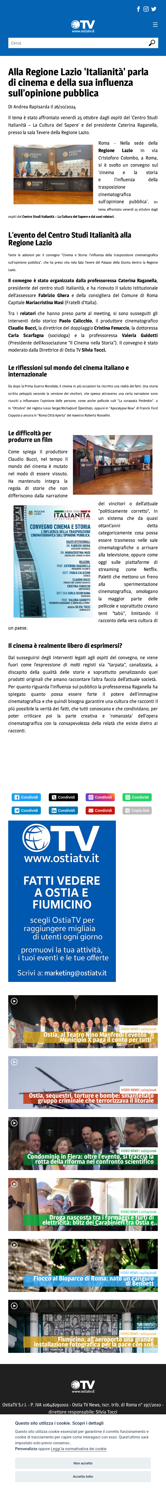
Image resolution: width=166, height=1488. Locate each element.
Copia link (137, 810)
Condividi (26, 797)
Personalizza (26, 1449)
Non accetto (82, 1463)
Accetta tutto (83, 1476)
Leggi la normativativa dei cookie (79, 1449)
